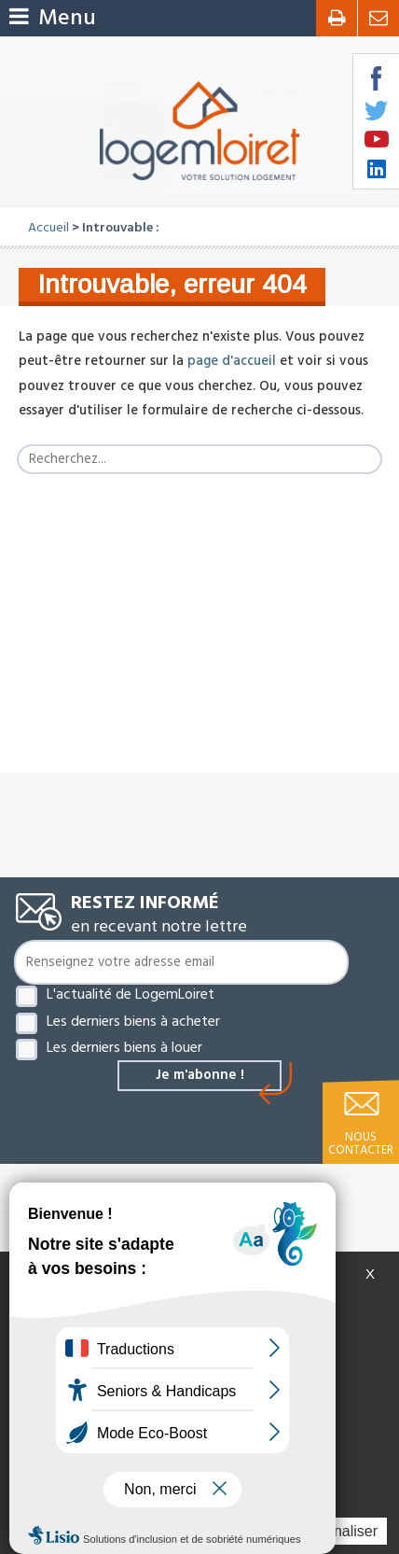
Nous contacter (360, 1143)
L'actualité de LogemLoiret (130, 994)
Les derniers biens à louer (124, 1047)
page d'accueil (231, 361)
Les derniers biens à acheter (133, 1021)
